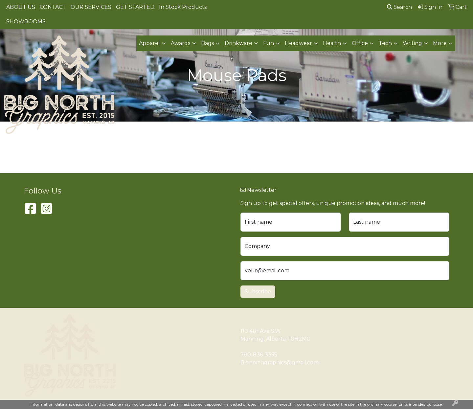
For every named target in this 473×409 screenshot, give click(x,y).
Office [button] (360, 43)
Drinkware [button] (238, 43)
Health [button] (332, 43)
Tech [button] (385, 43)
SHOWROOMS (26, 21)
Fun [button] (268, 43)
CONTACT (53, 7)
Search (399, 7)
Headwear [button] (298, 43)
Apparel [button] (149, 43)
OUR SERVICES (91, 7)
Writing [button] (412, 43)
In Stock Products (183, 7)
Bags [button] (207, 43)
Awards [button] (180, 43)
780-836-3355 (258, 355)
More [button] (440, 43)
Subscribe (258, 291)
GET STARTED (135, 7)
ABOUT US (20, 7)
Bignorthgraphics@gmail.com (279, 362)
